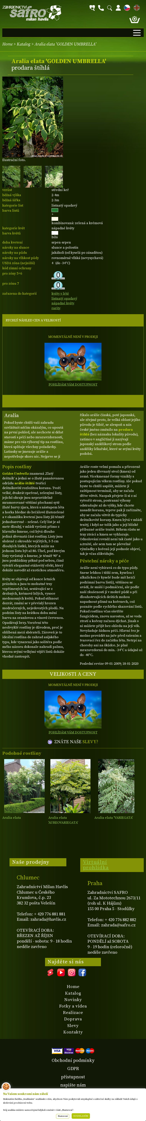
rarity (56, 308)
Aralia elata (11, 818)
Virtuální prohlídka (96, 865)
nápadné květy (63, 303)
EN (136, 7)
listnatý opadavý (64, 298)
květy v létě (60, 293)
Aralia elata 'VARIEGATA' (113, 818)
